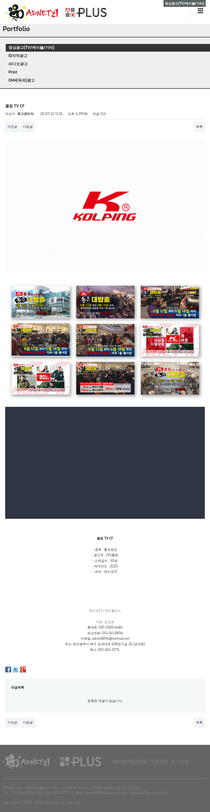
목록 (199, 127)
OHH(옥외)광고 (21, 80)
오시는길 (180, 761)
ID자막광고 (17, 55)
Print (12, 72)
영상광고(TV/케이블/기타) (31, 47)
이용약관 (159, 761)
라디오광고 (18, 64)
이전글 (12, 127)
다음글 (28, 127)
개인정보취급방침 (129, 761)
